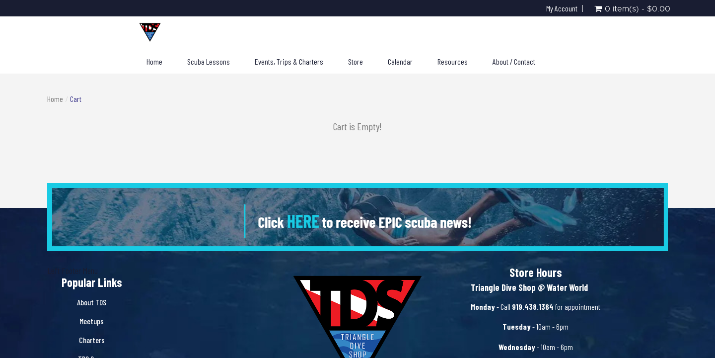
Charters (92, 340)
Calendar (400, 61)
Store (355, 61)
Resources (452, 61)
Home (154, 61)
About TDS (91, 302)
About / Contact (514, 61)
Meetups (91, 321)
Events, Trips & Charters (289, 61)
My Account (561, 8)
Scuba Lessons (208, 61)
